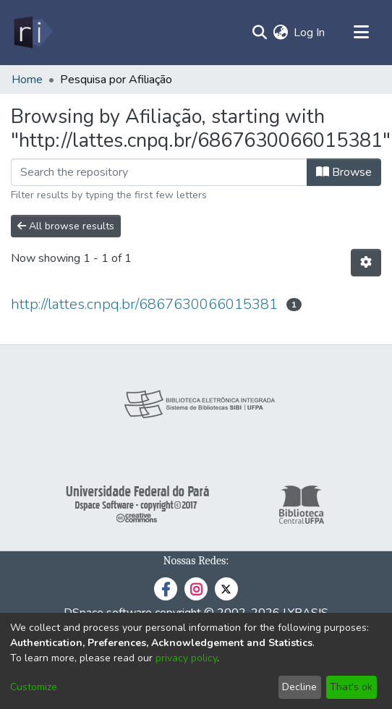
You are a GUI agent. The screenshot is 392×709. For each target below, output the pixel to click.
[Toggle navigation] (361, 32)
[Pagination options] (366, 262)
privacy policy (186, 658)
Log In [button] (310, 33)
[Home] (32, 32)
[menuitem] (280, 32)
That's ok (351, 687)
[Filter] (159, 172)
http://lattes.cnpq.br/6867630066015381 (144, 304)
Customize (33, 687)
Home (27, 80)
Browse (344, 172)
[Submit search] (259, 32)
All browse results (65, 226)
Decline (299, 687)
